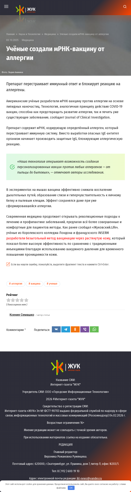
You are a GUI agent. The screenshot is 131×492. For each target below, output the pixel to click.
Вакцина (35, 283)
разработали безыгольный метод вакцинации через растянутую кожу (58, 238)
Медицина (28, 40)
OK (71, 488)
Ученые (53, 283)
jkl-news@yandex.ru (89, 478)
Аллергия (16, 283)
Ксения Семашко (22, 314)
